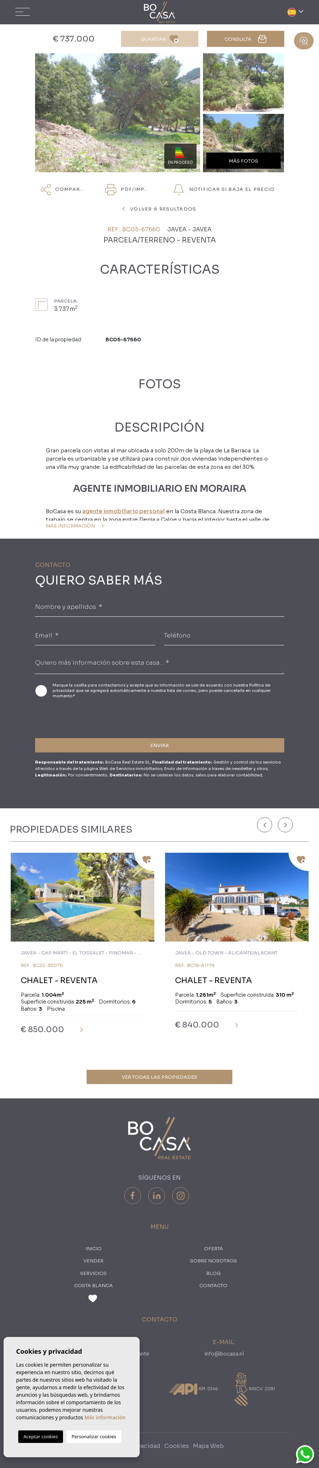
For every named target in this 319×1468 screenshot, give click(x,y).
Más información (105, 1417)
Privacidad (144, 1446)
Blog (213, 1273)
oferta (213, 1249)
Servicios (93, 1273)
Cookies (176, 1446)
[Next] (285, 825)
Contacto (213, 1285)
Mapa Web (208, 1446)
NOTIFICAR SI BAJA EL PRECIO (224, 190)
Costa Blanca (93, 1285)
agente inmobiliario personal (123, 511)
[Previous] (264, 825)
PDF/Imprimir (130, 190)
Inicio (94, 1249)
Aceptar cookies (40, 1436)
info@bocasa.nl (224, 1354)
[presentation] (73, 717)
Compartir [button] (65, 190)
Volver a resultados (159, 209)
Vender (93, 1261)
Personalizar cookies (94, 1436)
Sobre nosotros (213, 1261)
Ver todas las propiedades (159, 1077)
